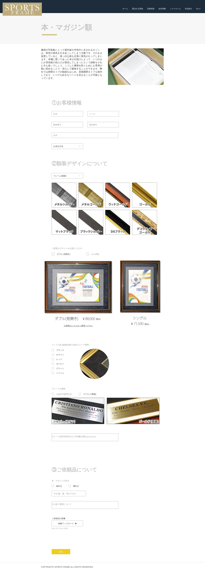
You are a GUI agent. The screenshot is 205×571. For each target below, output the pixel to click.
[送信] (61, 551)
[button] (67, 523)
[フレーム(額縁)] (67, 175)
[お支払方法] (67, 146)
